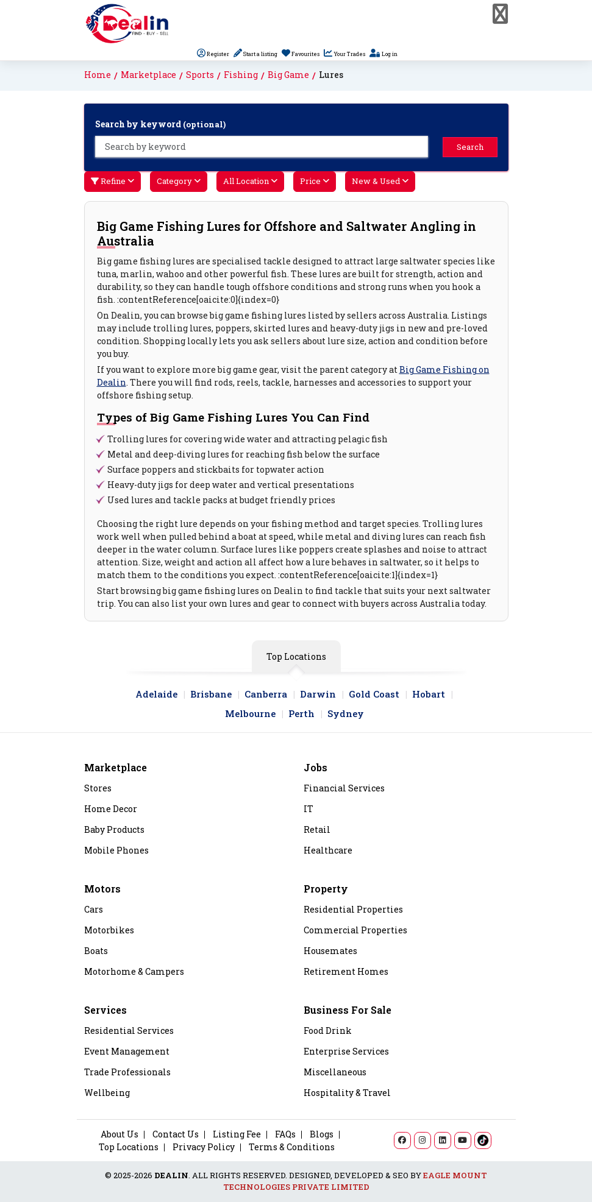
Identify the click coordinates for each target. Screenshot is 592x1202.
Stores (98, 788)
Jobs (315, 767)
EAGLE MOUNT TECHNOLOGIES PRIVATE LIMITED (355, 1181)
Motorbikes (109, 930)
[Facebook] (402, 1140)
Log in (383, 54)
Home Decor (110, 809)
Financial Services (344, 788)
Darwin (318, 694)
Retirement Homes (346, 971)
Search (470, 146)
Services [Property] (105, 1009)
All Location (250, 180)
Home (97, 74)
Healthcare (328, 850)
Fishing (241, 74)
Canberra (265, 694)
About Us (119, 1134)
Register (213, 54)
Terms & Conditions (292, 1147)
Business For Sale (347, 1009)
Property (326, 888)
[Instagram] (422, 1140)
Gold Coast (374, 694)
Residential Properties (353, 909)
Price (314, 180)
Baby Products (114, 829)
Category (179, 180)
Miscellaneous (335, 1072)
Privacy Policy (204, 1147)
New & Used (380, 180)
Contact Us (175, 1134)
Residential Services (129, 1031)
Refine (112, 180)
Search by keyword (160, 124)
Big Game (288, 74)
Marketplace (148, 74)
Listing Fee (237, 1134)
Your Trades (344, 54)
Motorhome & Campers (134, 971)
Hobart (428, 694)
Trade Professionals (127, 1072)
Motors (102, 888)
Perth (301, 713)
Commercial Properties (355, 930)
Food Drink (328, 1031)
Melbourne (250, 713)
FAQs (285, 1134)
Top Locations (296, 656)
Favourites (300, 54)
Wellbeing (107, 1093)
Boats (96, 951)
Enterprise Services (346, 1051)
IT (308, 809)
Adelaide (156, 694)
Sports (200, 74)
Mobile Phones (116, 850)
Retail (317, 829)
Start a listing (255, 54)
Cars (93, 909)
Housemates (330, 951)
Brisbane (211, 694)
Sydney (345, 713)
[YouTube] (462, 1140)
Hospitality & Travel (347, 1093)
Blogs (321, 1134)
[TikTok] (482, 1140)
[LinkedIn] (442, 1140)
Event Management (126, 1051)
